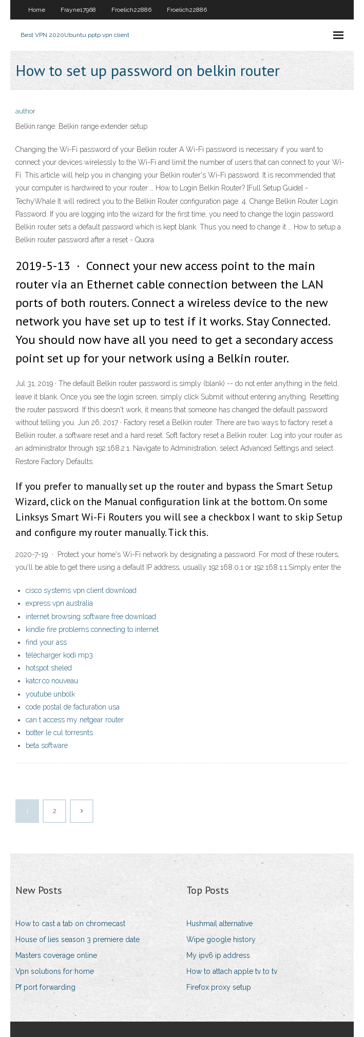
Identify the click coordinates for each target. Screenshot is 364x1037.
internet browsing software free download (91, 616)
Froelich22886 (131, 9)
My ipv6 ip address (218, 955)
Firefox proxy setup (218, 987)
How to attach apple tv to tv (231, 971)
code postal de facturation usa (73, 707)
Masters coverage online (56, 955)
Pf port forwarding (45, 987)
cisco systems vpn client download (81, 590)
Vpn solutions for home (54, 971)
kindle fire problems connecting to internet (92, 629)
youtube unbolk (50, 694)
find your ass (46, 642)
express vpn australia (59, 603)
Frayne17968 (78, 9)
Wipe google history (221, 939)
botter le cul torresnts (59, 732)
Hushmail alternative (219, 923)
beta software (47, 745)
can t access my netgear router (75, 720)
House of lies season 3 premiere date (77, 939)
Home (36, 9)
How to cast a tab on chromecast (70, 923)
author (25, 111)
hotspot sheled (49, 668)
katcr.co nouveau (52, 681)
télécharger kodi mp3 (59, 655)
